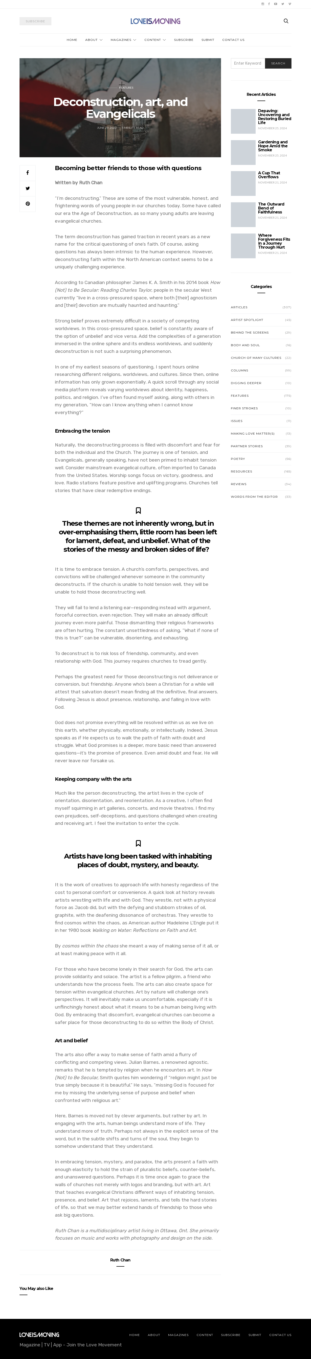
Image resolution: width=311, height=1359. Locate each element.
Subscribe (184, 40)
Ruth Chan (120, 1260)
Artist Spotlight (247, 320)
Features (126, 87)
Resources (241, 471)
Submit (207, 40)
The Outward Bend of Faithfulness (271, 208)
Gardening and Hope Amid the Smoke (273, 146)
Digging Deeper (246, 383)
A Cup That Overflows (269, 175)
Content (152, 40)
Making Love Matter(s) (253, 433)
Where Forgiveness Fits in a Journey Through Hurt (274, 241)
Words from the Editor (254, 496)
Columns (239, 370)
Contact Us (233, 40)
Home (72, 40)
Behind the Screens (250, 332)
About (91, 40)
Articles (239, 307)
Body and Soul (245, 345)
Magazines (121, 40)
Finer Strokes (244, 408)
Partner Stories (247, 446)
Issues (237, 421)
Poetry (238, 459)
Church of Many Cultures (256, 358)
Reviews (238, 484)
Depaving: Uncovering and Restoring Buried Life (274, 116)
